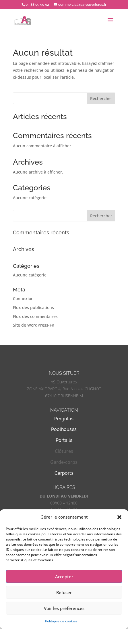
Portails (64, 440)
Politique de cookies (61, 621)
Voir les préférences (64, 608)
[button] (119, 517)
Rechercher (101, 98)
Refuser (64, 592)
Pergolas (63, 418)
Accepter (64, 576)
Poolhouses (64, 429)
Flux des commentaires (35, 316)
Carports (64, 473)
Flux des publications (33, 307)
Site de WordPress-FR (33, 325)
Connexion (23, 298)
